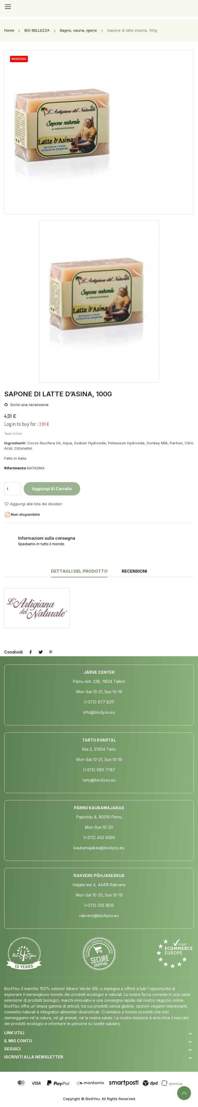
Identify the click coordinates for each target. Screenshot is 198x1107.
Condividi (31, 652)
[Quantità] (12, 488)
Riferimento (15, 468)
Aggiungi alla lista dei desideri (33, 504)
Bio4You (92, 1098)
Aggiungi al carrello (52, 488)
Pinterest (51, 652)
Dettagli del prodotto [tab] (79, 571)
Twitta (41, 652)
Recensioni (134, 571)
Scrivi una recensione (28, 405)
